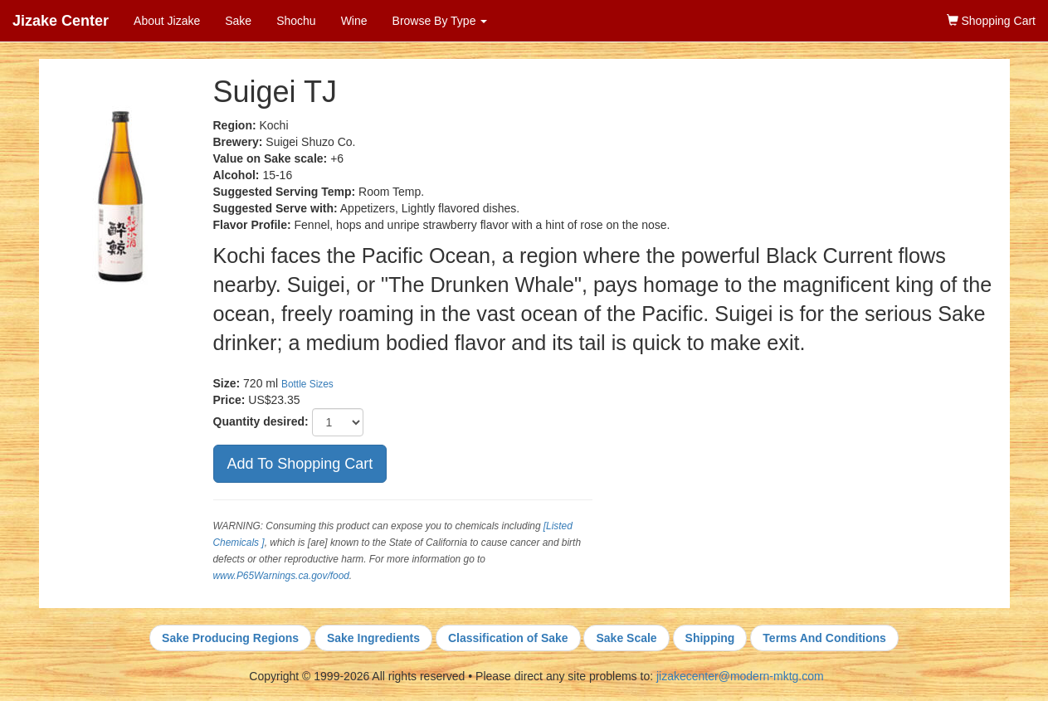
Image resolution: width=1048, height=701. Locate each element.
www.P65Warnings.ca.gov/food (281, 576)
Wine (354, 20)
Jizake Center (60, 20)
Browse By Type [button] (440, 20)
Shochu (295, 20)
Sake (238, 20)
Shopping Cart (991, 20)
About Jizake (167, 20)
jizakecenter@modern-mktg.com (740, 676)
